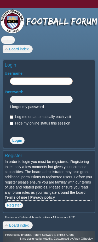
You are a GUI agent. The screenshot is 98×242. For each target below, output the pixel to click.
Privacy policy (42, 197)
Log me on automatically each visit (40, 117)
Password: (14, 92)
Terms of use (16, 197)
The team (11, 217)
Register (14, 205)
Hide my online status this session (40, 123)
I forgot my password (27, 107)
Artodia (47, 238)
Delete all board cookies (34, 217)
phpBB (25, 234)
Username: (14, 73)
